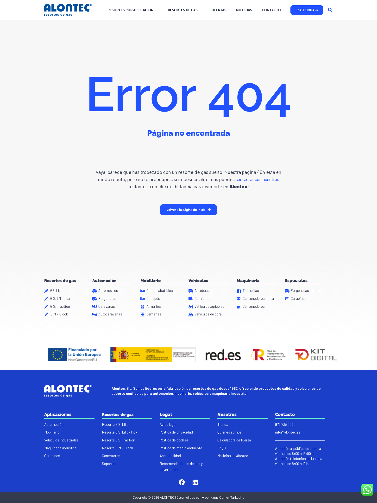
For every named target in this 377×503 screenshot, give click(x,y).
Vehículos (198, 278)
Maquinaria (248, 278)
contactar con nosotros (257, 179)
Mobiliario (151, 278)
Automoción (105, 278)
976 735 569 (284, 424)
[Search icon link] (330, 10)
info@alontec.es (288, 432)
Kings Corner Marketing (227, 499)
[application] (169, 10)
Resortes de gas (61, 278)
